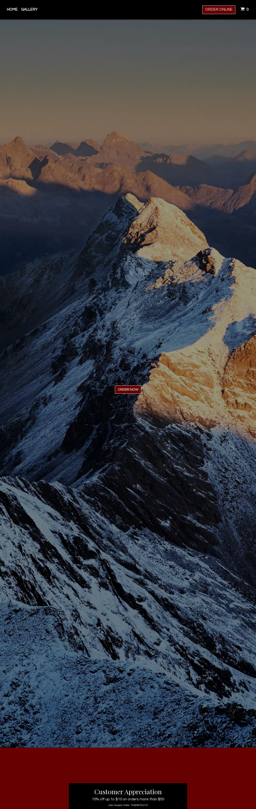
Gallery (29, 10)
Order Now (128, 389)
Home (12, 10)
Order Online (219, 10)
